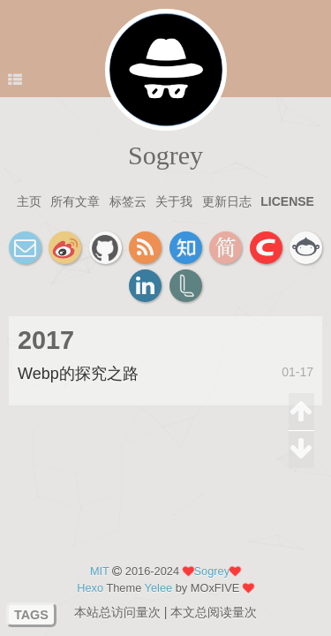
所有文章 (75, 201)
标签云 (128, 201)
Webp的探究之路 (78, 373)
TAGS (31, 615)
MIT (99, 571)
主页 (29, 201)
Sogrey (165, 155)
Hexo (90, 587)
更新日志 (227, 201)
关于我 (173, 201)
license (287, 201)
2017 (46, 340)
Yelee (159, 587)
